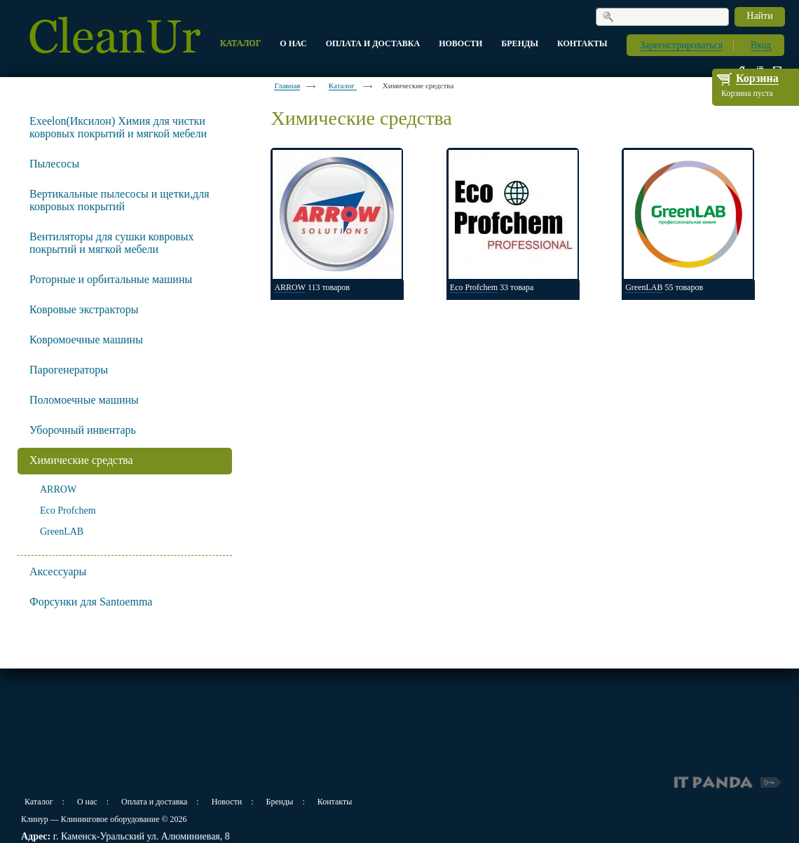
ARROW (58, 489)
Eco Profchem (68, 510)
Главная (287, 85)
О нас (87, 802)
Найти (759, 16)
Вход (761, 45)
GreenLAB (61, 531)
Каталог (343, 85)
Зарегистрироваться (681, 45)
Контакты (335, 802)
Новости (227, 802)
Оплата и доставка (154, 802)
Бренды (280, 802)
